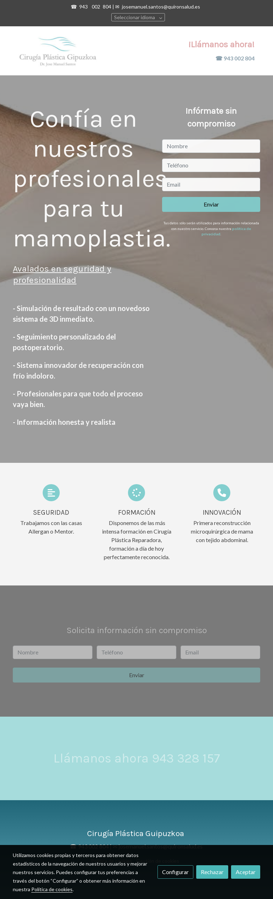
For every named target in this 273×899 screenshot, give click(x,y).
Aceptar (246, 871)
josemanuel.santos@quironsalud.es (161, 7)
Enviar (211, 204)
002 (96, 7)
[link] (58, 50)
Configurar (175, 871)
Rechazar (212, 871)
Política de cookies (52, 889)
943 (84, 7)
